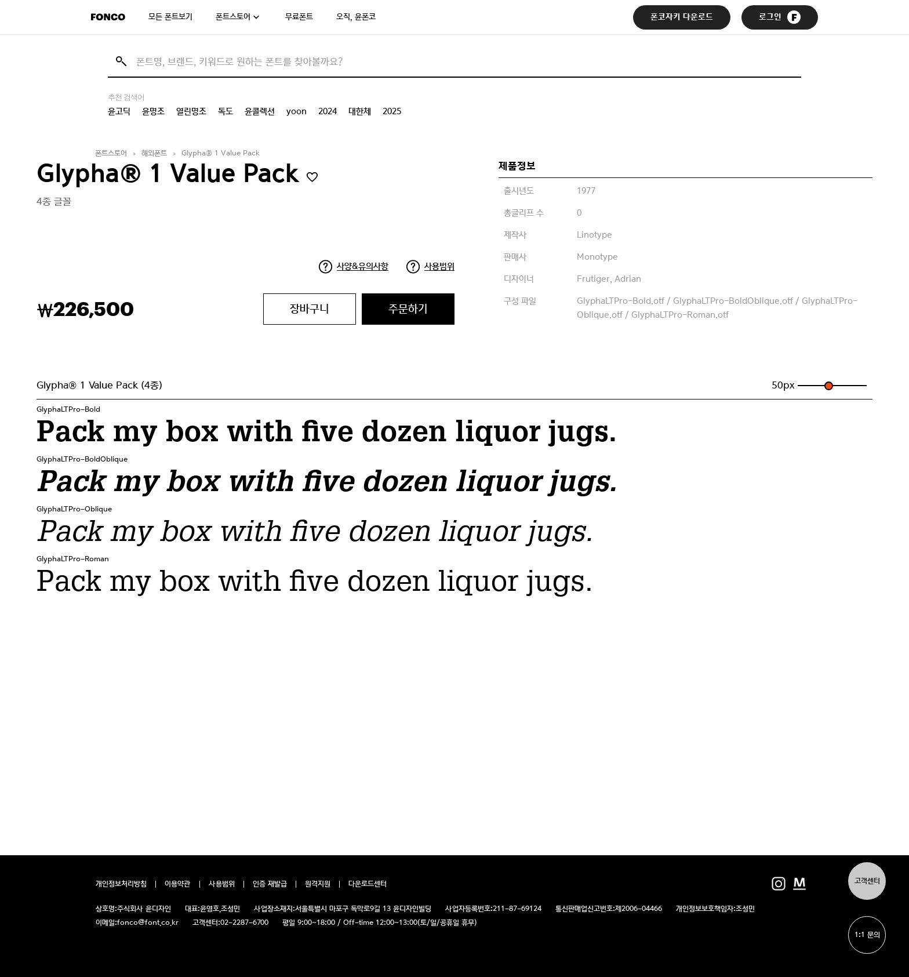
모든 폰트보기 (170, 16)
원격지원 (317, 884)
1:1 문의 (867, 935)
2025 (392, 111)
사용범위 (439, 266)
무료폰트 (299, 16)
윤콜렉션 (260, 111)
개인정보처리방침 (121, 884)
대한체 (359, 111)
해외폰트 (154, 153)
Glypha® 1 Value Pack (220, 153)
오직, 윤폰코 (356, 16)
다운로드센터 (367, 884)
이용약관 (178, 884)
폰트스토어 (233, 16)
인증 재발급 (270, 884)
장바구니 (309, 308)
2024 (327, 111)
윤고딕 (119, 111)
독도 (225, 111)
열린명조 (191, 111)
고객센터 (867, 881)
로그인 (780, 17)
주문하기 (408, 308)
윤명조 (153, 111)
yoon (296, 111)
